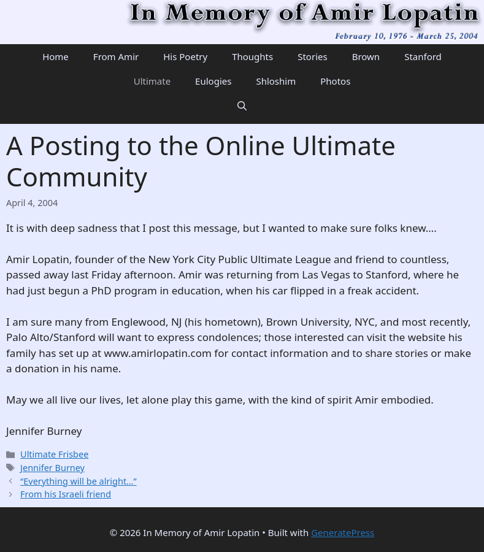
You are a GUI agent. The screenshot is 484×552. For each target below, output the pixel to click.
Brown (366, 56)
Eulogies (213, 81)
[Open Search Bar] (242, 105)
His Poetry (185, 56)
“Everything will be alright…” (78, 481)
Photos (335, 81)
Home (55, 56)
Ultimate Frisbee (54, 454)
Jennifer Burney (52, 467)
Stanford (423, 56)
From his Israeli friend (65, 494)
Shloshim (276, 81)
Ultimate (152, 81)
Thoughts (252, 56)
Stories (312, 56)
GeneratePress (342, 532)
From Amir (116, 56)
